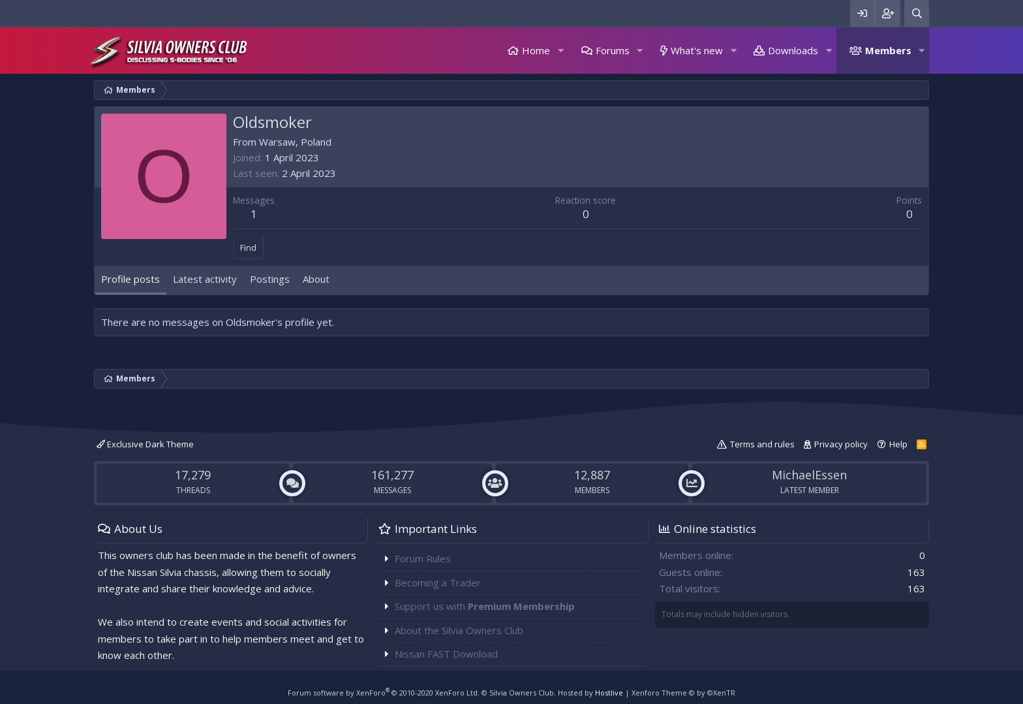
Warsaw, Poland (295, 141)
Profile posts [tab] (130, 278)
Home (536, 50)
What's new (697, 50)
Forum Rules (423, 558)
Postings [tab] (270, 278)
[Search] (916, 13)
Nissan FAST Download (446, 653)
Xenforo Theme (683, 692)
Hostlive (609, 692)
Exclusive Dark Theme (145, 444)
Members (888, 50)
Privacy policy (841, 444)
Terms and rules (762, 444)
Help (898, 444)
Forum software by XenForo (384, 692)
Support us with (485, 606)
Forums (613, 50)
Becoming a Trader (438, 582)
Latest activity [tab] (205, 278)
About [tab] (316, 278)
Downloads (793, 50)
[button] (560, 50)
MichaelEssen (809, 475)
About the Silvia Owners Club (459, 630)
